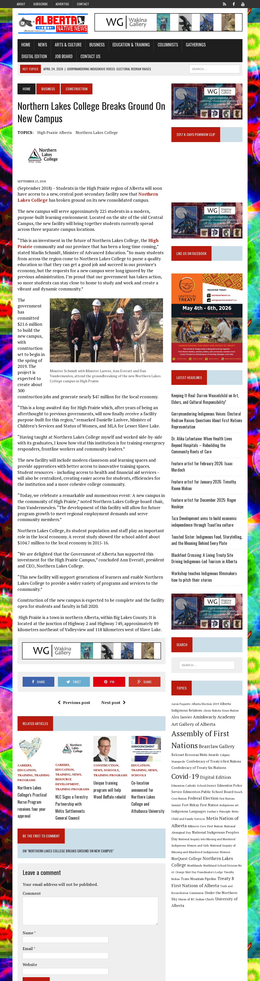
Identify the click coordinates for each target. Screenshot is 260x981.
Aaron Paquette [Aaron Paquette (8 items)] (182, 714)
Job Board (26, 57)
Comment (27, 868)
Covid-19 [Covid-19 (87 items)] (187, 780)
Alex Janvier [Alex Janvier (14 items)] (183, 727)
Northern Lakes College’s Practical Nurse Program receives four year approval (27, 793)
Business (92, 45)
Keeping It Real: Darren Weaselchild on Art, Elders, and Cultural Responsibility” (206, 407)
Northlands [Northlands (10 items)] (196, 870)
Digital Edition (221, 45)
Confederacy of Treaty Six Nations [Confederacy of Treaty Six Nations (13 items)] (212, 772)
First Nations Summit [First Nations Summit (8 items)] (226, 803)
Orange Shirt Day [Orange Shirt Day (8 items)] (187, 876)
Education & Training (126, 45)
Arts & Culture (63, 45)
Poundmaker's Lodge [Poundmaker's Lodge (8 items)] (211, 876)
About (21, 4)
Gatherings (191, 45)
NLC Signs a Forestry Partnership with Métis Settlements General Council (69, 800)
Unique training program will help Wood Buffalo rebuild (108, 788)
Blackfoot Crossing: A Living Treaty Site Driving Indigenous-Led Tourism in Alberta (210, 567)
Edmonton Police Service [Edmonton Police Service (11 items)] (223, 790)
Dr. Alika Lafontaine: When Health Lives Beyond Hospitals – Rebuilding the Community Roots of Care (209, 453)
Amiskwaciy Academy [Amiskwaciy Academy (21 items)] (215, 727)
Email (23, 924)
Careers (20, 767)
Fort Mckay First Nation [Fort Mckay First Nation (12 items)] (191, 809)
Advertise (62, 4)
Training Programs (69, 786)
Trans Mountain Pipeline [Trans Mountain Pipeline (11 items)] (190, 883)
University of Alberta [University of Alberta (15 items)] (210, 903)
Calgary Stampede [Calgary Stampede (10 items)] (185, 766)
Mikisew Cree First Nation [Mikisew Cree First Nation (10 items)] (206, 830)
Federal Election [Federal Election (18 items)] (198, 802)
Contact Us (52, 57)
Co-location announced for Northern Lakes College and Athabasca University (149, 791)
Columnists (163, 45)
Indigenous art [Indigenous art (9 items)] (220, 809)
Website (25, 939)
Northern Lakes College (92, 133)
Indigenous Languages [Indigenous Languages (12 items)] (190, 816)
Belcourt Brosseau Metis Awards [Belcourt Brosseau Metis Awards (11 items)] (213, 759)
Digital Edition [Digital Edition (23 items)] (217, 781)
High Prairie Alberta (50, 133)
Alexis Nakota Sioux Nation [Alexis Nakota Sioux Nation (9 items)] (222, 721)
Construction (104, 767)
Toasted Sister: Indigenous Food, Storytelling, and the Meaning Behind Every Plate (208, 548)
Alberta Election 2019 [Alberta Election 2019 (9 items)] (206, 714)
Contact (83, 4)
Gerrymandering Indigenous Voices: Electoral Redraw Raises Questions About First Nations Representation (208, 429)
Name (23, 908)
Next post (112, 704)
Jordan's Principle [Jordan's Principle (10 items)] (220, 816)
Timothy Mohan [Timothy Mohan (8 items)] (235, 876)
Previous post (72, 704)
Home (21, 45)
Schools (109, 771)
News (38, 45)
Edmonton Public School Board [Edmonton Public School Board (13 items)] (198, 796)
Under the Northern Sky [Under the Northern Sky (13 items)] (208, 896)
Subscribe (40, 4)
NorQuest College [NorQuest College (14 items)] (188, 862)
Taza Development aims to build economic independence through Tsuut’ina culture (205, 530)
